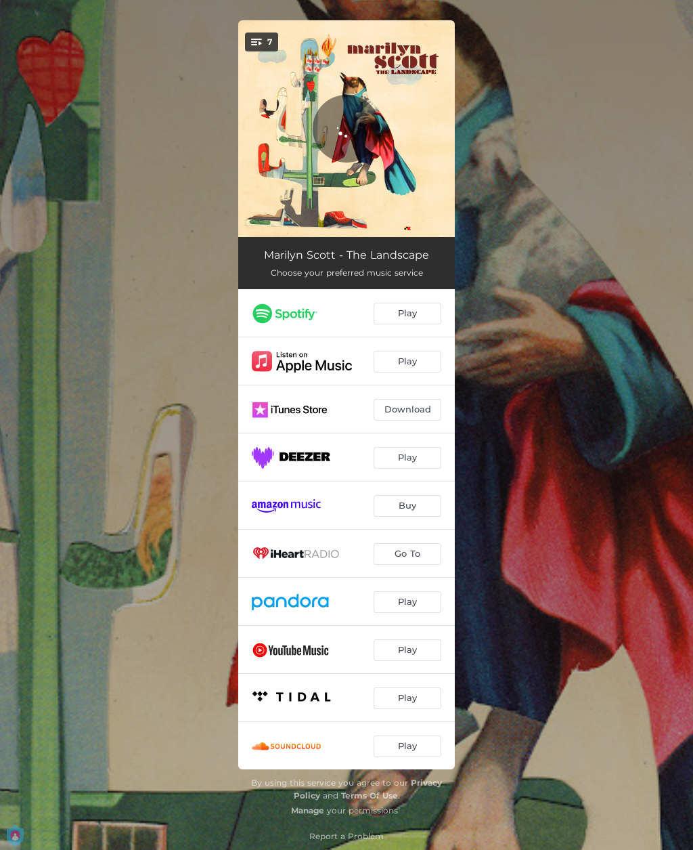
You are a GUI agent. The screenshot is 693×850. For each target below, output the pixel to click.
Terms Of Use (369, 795)
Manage (307, 810)
